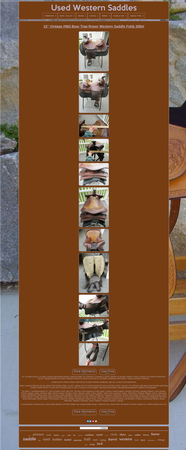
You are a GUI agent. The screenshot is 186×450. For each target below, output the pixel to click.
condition (89, 435)
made (63, 435)
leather (57, 439)
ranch (99, 434)
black (143, 440)
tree (39, 440)
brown (146, 435)
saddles (138, 435)
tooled (67, 439)
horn (29, 435)
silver (130, 435)
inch (136, 440)
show (123, 434)
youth (48, 435)
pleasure (38, 434)
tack (100, 443)
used (46, 439)
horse (155, 434)
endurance (151, 440)
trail (87, 439)
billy (74, 435)
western (125, 439)
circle (113, 434)
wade (69, 435)
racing (92, 444)
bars (86, 444)
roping (103, 440)
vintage (161, 439)
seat (95, 439)
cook (106, 435)
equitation (78, 440)
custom (80, 435)
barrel (112, 439)
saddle (29, 439)
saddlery (56, 435)
